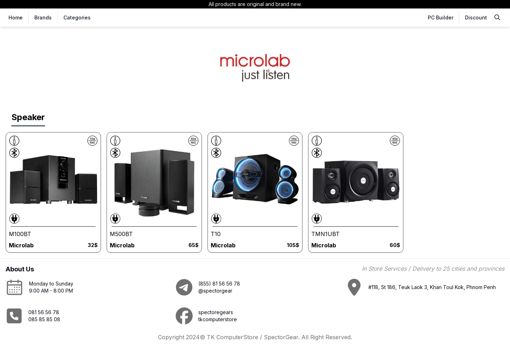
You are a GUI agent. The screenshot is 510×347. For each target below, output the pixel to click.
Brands (43, 17)
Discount (476, 17)
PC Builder (440, 17)
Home (15, 17)
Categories (77, 17)
